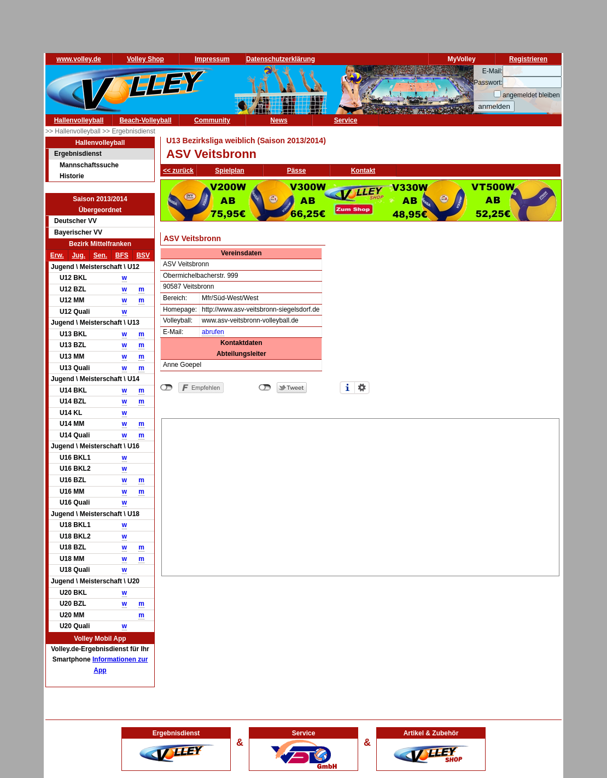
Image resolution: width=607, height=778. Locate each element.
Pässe (296, 170)
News (278, 120)
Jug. (78, 255)
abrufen (213, 332)
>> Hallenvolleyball (73, 131)
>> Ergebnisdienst (128, 131)
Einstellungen (362, 387)
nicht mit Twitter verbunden (265, 387)
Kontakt (363, 170)
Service (346, 120)
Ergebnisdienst (78, 153)
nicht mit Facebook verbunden (166, 387)
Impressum (212, 59)
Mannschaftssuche (89, 165)
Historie (72, 176)
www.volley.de (78, 59)
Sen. (100, 255)
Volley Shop (145, 59)
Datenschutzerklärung (280, 59)
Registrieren (528, 59)
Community (212, 120)
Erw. (57, 255)
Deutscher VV (75, 221)
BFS (122, 255)
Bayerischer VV (78, 232)
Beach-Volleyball (145, 120)
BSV (143, 255)
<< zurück (178, 170)
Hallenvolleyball (79, 120)
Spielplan (229, 170)
